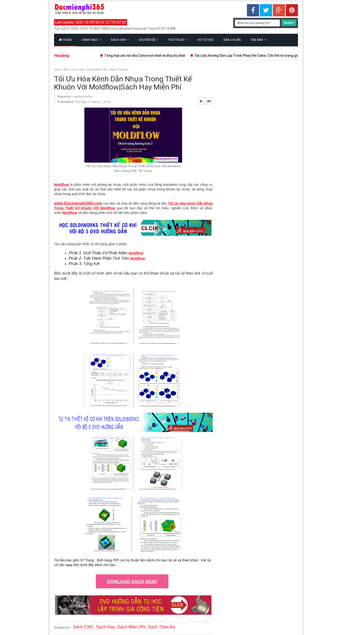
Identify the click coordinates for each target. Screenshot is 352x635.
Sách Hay (120, 40)
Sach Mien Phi (97, 69)
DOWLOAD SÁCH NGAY (132, 581)
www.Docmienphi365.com (78, 203)
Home (65, 40)
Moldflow (61, 185)
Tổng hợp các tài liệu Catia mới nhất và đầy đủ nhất (145, 55)
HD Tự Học (206, 40)
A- (201, 101)
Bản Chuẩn (232, 40)
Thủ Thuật (178, 40)
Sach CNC (61, 69)
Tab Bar (258, 40)
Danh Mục (91, 40)
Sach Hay (78, 69)
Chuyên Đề (148, 40)
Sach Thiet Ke (118, 69)
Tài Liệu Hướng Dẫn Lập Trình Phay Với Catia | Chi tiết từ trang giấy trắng (253, 55)
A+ (209, 101)
